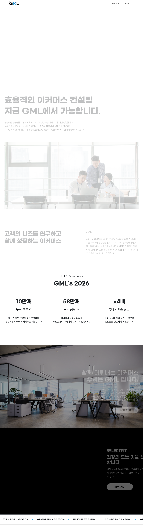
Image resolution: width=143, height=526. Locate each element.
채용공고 (127, 3)
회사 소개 (115, 3)
